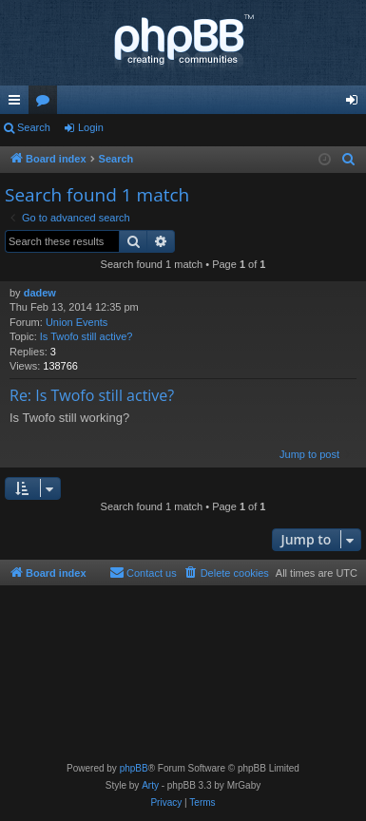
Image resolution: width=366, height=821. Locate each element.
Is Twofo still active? (86, 336)
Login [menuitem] (356, 103)
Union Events (76, 322)
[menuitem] (348, 159)
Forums (46, 103)
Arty (150, 785)
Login (91, 127)
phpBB (134, 768)
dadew (40, 292)
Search (33, 127)
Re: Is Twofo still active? (92, 395)
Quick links (18, 103)
